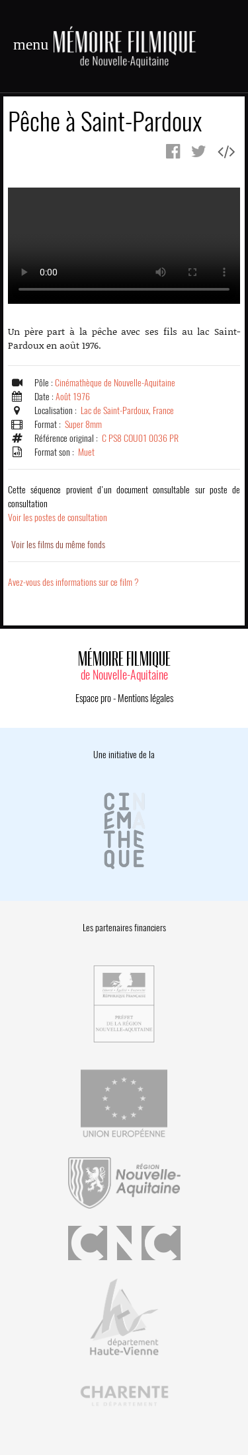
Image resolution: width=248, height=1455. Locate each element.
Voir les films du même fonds (58, 544)
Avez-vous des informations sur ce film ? (73, 582)
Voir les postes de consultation (124, 503)
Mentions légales (145, 698)
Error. (124, 246)
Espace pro (93, 698)
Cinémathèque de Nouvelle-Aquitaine (115, 382)
